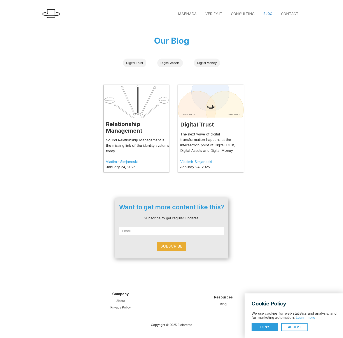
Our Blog (171, 41)
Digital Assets (170, 63)
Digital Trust (134, 63)
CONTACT (289, 14)
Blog (223, 304)
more (310, 317)
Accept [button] (294, 327)
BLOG (267, 14)
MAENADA (187, 14)
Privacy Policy (120, 307)
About (120, 301)
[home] (50, 13)
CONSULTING (243, 14)
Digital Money (207, 63)
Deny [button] (264, 327)
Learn (301, 317)
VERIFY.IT (213, 14)
